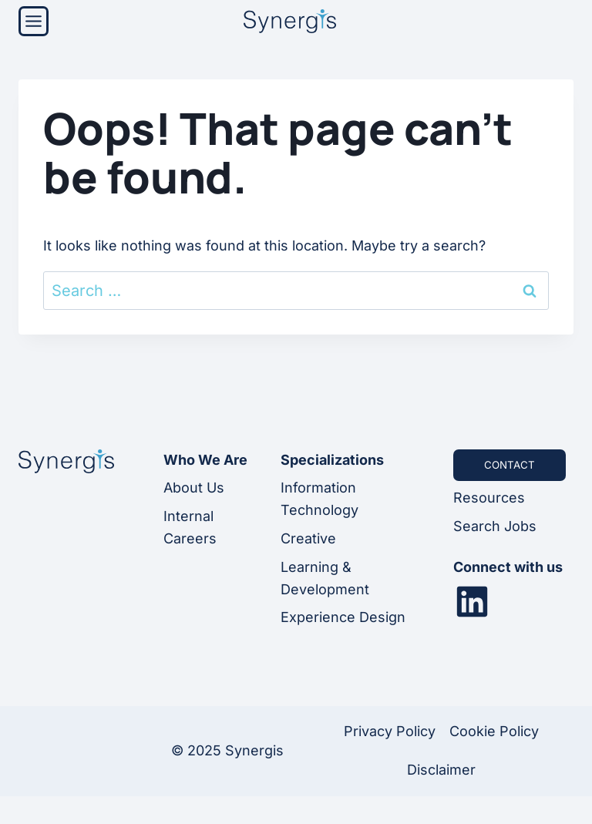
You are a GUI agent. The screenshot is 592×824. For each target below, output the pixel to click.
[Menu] (33, 21)
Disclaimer (441, 770)
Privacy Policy (390, 731)
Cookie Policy (494, 731)
